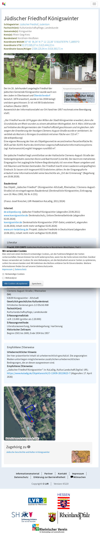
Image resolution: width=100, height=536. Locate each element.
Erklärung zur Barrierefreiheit (49, 477)
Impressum (78, 473)
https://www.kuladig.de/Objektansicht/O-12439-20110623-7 (38, 373)
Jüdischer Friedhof (29, 24)
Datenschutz (21, 477)
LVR (47, 484)
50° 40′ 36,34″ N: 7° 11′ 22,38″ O (40, 42)
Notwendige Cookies (13, 274)
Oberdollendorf (42, 95)
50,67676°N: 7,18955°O (67, 42)
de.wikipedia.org (12, 212)
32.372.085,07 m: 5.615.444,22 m (38, 45)
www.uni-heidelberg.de (16, 229)
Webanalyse (9, 277)
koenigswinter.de (13, 222)
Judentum (44, 24)
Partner (48, 473)
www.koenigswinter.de (16, 215)
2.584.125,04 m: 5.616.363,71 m (47, 48)
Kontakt (62, 473)
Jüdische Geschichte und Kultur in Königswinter (28, 452)
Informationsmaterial (27, 473)
